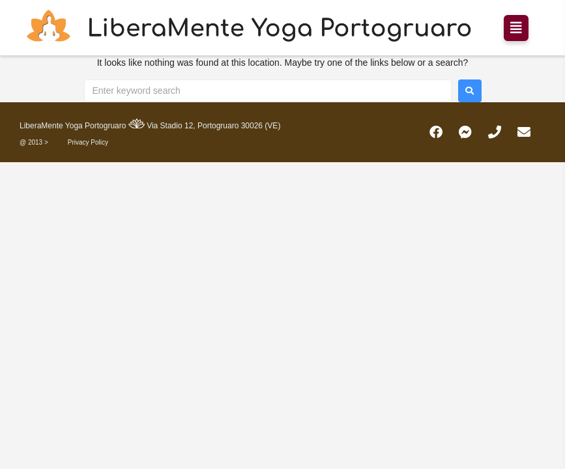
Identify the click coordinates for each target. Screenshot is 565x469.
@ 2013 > (34, 142)
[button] (516, 28)
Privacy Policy (88, 142)
